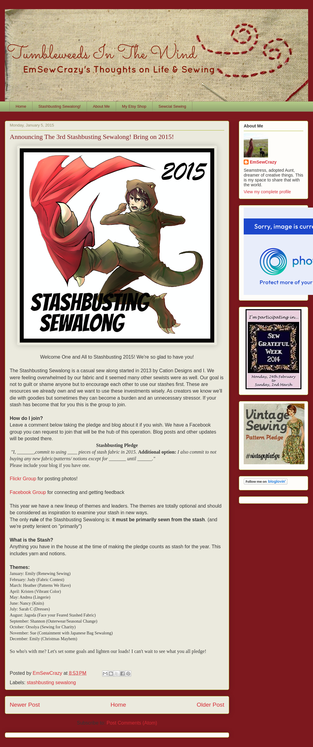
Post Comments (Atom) (132, 722)
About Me (101, 106)
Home (21, 106)
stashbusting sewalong (51, 682)
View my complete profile (267, 191)
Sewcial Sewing (172, 106)
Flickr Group (23, 478)
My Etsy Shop (134, 106)
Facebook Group (28, 492)
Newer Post (25, 704)
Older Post (210, 704)
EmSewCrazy (263, 162)
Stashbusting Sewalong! (59, 106)
